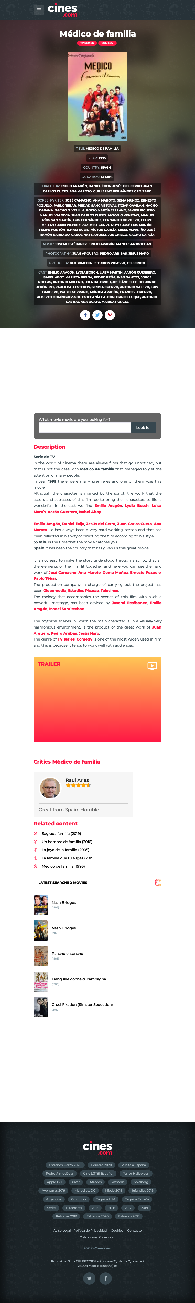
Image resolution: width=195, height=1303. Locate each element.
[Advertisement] (97, 366)
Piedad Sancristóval (97, 205)
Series (51, 1208)
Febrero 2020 (101, 1165)
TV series (87, 43)
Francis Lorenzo (135, 292)
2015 (95, 1208)
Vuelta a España (134, 1165)
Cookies (117, 1231)
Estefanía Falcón (98, 297)
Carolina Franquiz (88, 235)
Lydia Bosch (87, 272)
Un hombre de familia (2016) (67, 841)
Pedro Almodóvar (59, 1173)
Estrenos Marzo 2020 (65, 1165)
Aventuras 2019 (53, 1190)
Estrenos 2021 (128, 1216)
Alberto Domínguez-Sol (59, 297)
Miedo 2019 (113, 1190)
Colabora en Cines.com (97, 1237)
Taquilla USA (105, 1199)
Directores (74, 1208)
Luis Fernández (87, 220)
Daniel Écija (100, 186)
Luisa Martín (111, 272)
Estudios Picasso (109, 263)
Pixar (76, 1182)
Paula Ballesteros (72, 287)
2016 (111, 1208)
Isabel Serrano (74, 292)
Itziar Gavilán (131, 205)
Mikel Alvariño (132, 230)
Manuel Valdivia (55, 215)
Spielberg (141, 1182)
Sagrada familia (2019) (61, 833)
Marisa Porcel (115, 302)
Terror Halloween (136, 1173)
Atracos (96, 1182)
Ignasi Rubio (78, 230)
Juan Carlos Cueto (88, 215)
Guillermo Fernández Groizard (122, 191)
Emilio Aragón (74, 186)
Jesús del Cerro (127, 186)
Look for (143, 427)
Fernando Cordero (121, 220)
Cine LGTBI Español (98, 1173)
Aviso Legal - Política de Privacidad (80, 1231)
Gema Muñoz (128, 200)
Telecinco (136, 263)
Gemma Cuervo (104, 287)
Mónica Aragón (104, 292)
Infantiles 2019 (142, 1190)
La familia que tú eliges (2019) (68, 858)
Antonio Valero (134, 287)
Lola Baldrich (97, 282)
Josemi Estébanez (71, 244)
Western (117, 1182)
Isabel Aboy (53, 277)
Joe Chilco (117, 235)
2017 (128, 1208)
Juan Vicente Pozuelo (77, 225)
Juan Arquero (85, 253)
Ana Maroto (80, 191)
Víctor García (103, 230)
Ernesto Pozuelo (145, 572)
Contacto (134, 1231)
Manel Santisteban (133, 244)
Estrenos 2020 (97, 1216)
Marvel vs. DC (85, 1190)
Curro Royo (110, 225)
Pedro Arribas (113, 253)
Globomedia (81, 263)
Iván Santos (128, 277)
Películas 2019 (66, 1216)
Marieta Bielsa (78, 277)
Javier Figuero (141, 210)
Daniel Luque (128, 297)
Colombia (78, 1199)
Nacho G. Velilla (69, 210)
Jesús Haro (138, 253)
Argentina (53, 1199)
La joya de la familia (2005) (65, 850)
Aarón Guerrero (139, 272)
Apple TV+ (54, 1182)
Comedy (107, 43)
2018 (144, 1208)
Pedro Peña (104, 277)
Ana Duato (90, 302)
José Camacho (78, 200)
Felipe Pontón (52, 230)
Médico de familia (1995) (63, 866)
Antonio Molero (68, 282)
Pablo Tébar (64, 205)
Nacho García (141, 235)
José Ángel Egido (128, 282)
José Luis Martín (137, 225)
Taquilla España (137, 1199)
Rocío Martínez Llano (106, 210)
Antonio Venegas (123, 215)
